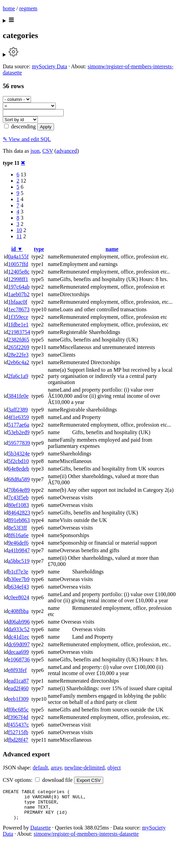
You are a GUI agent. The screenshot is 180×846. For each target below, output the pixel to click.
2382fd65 (18, 340)
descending (20, 126)
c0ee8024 (18, 597)
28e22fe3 (18, 355)
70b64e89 (19, 490)
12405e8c (18, 272)
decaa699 (18, 652)
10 (19, 230)
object (114, 767)
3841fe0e (18, 396)
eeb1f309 (18, 699)
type (39, 249)
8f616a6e (18, 535)
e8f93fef (17, 670)
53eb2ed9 (18, 432)
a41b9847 (19, 550)
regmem (28, 8)
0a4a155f (18, 256)
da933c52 (18, 629)
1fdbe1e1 (18, 324)
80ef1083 (18, 505)
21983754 (19, 332)
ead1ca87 (18, 681)
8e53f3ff (17, 528)
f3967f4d (18, 717)
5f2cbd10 (18, 461)
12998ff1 (18, 279)
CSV (47, 151)
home (9, 8)
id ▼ (17, 249)
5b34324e (19, 453)
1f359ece (18, 317)
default (40, 767)
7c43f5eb (18, 497)
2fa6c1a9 (18, 376)
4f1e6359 (18, 417)
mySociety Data (49, 66)
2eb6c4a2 (18, 362)
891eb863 (19, 520)
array (56, 767)
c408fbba (18, 611)
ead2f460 (18, 688)
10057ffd (18, 264)
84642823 (19, 512)
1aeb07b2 (18, 294)
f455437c (18, 725)
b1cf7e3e (18, 572)
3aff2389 (18, 410)
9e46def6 (18, 543)
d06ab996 (19, 622)
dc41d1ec (18, 637)
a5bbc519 (18, 561)
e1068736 (19, 659)
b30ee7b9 (18, 579)
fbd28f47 (18, 740)
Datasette (40, 834)
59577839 (19, 443)
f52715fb (18, 732)
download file (53, 780)
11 (19, 236)
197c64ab (18, 287)
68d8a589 (19, 479)
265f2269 (18, 347)
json (35, 151)
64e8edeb (18, 469)
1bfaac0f (17, 302)
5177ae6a (18, 425)
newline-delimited (84, 767)
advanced (66, 151)
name (112, 249)
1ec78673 (18, 309)
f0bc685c (18, 709)
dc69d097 (19, 644)
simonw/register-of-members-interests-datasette (86, 840)
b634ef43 (18, 587)
